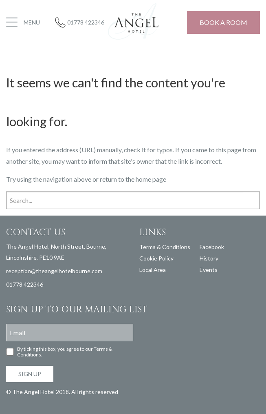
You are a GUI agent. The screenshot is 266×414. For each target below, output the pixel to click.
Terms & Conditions (164, 246)
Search (251, 200)
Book (223, 22)
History (209, 258)
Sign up (29, 373)
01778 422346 (85, 22)
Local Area (152, 269)
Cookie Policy (156, 258)
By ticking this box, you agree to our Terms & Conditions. (64, 352)
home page (151, 179)
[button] (24, 22)
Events (209, 269)
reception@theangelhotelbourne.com (54, 270)
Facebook (212, 246)
